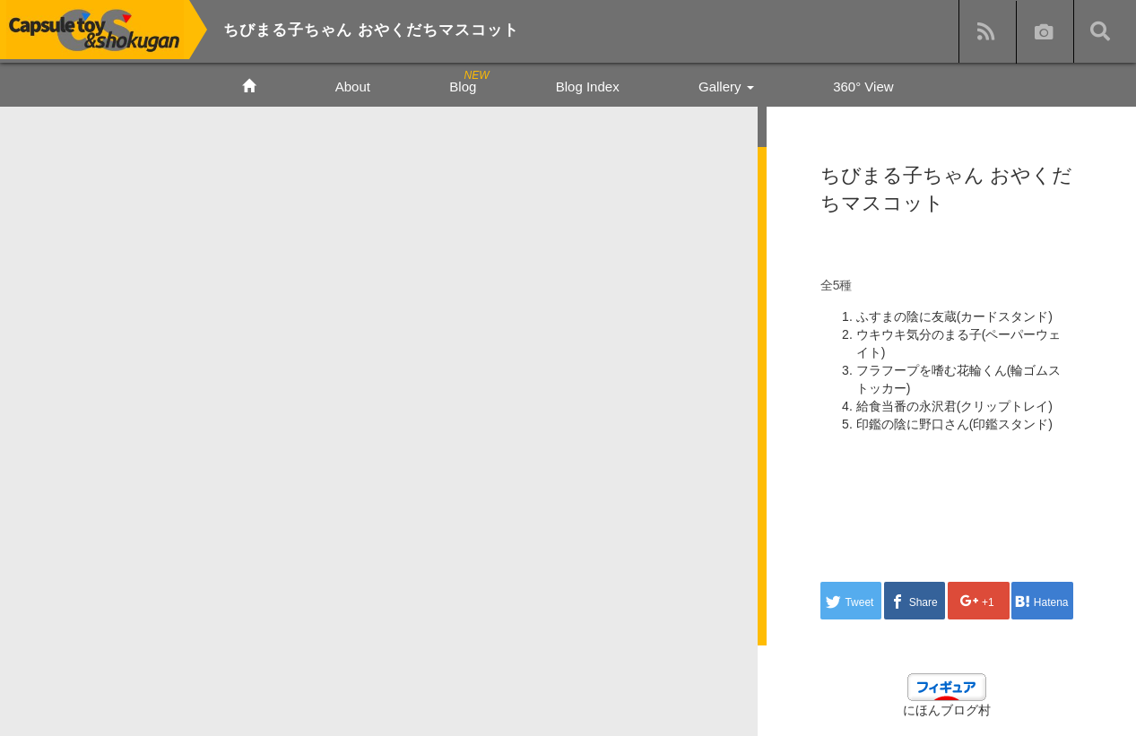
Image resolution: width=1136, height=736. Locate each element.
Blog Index (588, 86)
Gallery (726, 86)
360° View (863, 86)
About (352, 86)
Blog (462, 86)
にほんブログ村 (947, 710)
